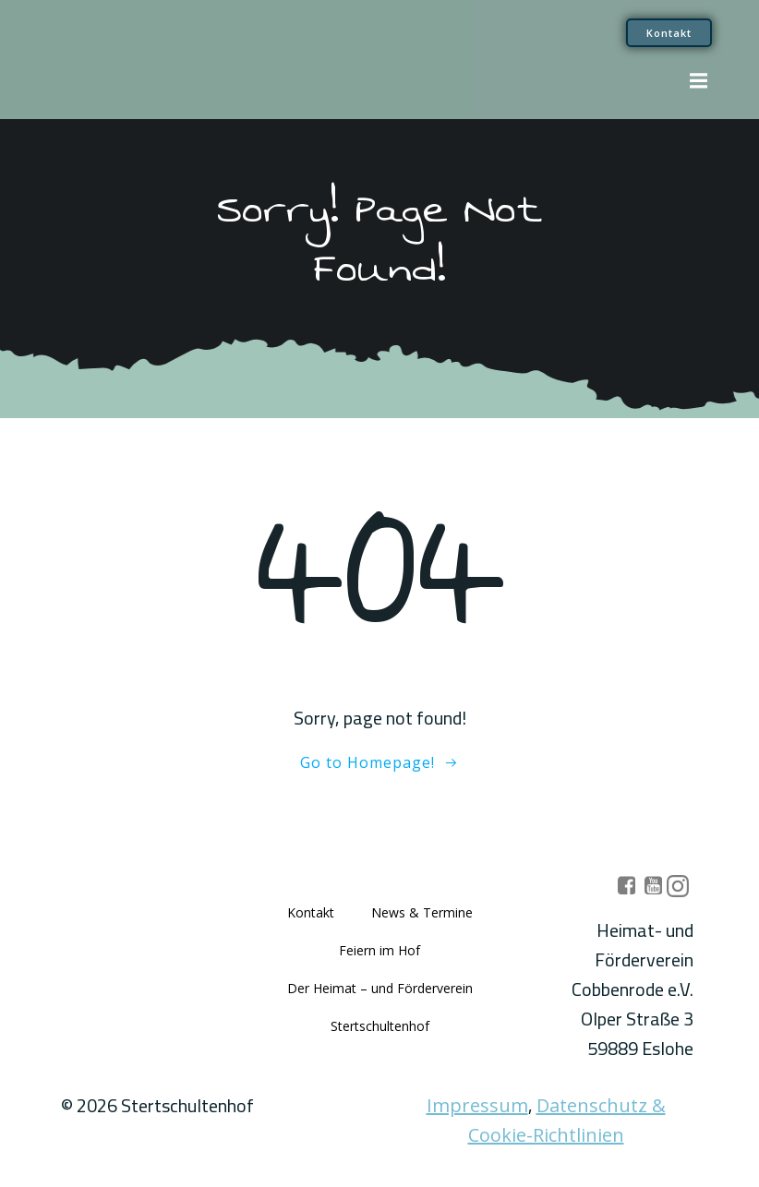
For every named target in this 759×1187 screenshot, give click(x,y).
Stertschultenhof (380, 1026)
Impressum (477, 1105)
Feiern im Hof (379, 950)
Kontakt (310, 912)
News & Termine (422, 912)
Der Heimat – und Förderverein (380, 988)
